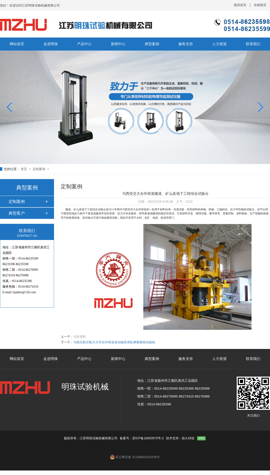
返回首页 (240, 5)
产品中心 (84, 44)
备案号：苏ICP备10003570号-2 (142, 438)
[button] (10, 107)
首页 (24, 169)
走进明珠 (50, 44)
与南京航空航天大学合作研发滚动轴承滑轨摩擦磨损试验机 (114, 342)
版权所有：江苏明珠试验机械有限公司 (90, 438)
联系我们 (253, 44)
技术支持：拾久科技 (180, 438)
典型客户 (17, 213)
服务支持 (185, 44)
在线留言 (260, 5)
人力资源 (219, 44)
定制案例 (39, 169)
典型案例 (152, 44)
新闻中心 (118, 44)
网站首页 (17, 44)
